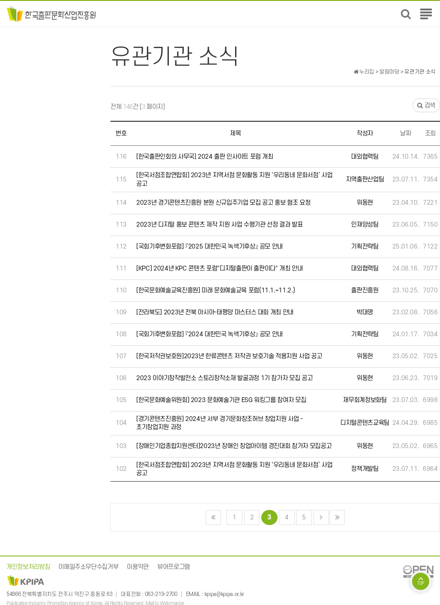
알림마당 (389, 72)
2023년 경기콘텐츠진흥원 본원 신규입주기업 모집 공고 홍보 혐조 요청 (223, 202)
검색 (426, 105)
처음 (213, 517)
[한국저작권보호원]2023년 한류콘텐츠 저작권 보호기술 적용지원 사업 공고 (229, 356)
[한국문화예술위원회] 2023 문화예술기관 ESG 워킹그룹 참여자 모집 (221, 400)
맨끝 (337, 517)
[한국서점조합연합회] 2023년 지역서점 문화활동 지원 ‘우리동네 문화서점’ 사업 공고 (234, 179)
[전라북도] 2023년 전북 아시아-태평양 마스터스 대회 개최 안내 (214, 312)
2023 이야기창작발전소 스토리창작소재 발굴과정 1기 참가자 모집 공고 (224, 378)
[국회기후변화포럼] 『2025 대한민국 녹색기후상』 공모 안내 (209, 246)
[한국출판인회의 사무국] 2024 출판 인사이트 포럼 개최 (204, 156)
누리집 (364, 72)
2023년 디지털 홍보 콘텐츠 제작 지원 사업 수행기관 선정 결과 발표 (219, 224)
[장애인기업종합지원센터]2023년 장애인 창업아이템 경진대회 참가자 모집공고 (233, 446)
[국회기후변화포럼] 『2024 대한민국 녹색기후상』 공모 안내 (209, 334)
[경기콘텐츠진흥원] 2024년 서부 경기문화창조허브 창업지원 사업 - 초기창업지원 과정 (219, 423)
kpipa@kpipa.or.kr (224, 594)
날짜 (405, 133)
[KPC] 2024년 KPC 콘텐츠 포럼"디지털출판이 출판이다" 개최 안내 (219, 268)
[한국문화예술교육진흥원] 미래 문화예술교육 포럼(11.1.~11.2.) (215, 290)
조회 (430, 133)
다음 (321, 517)
